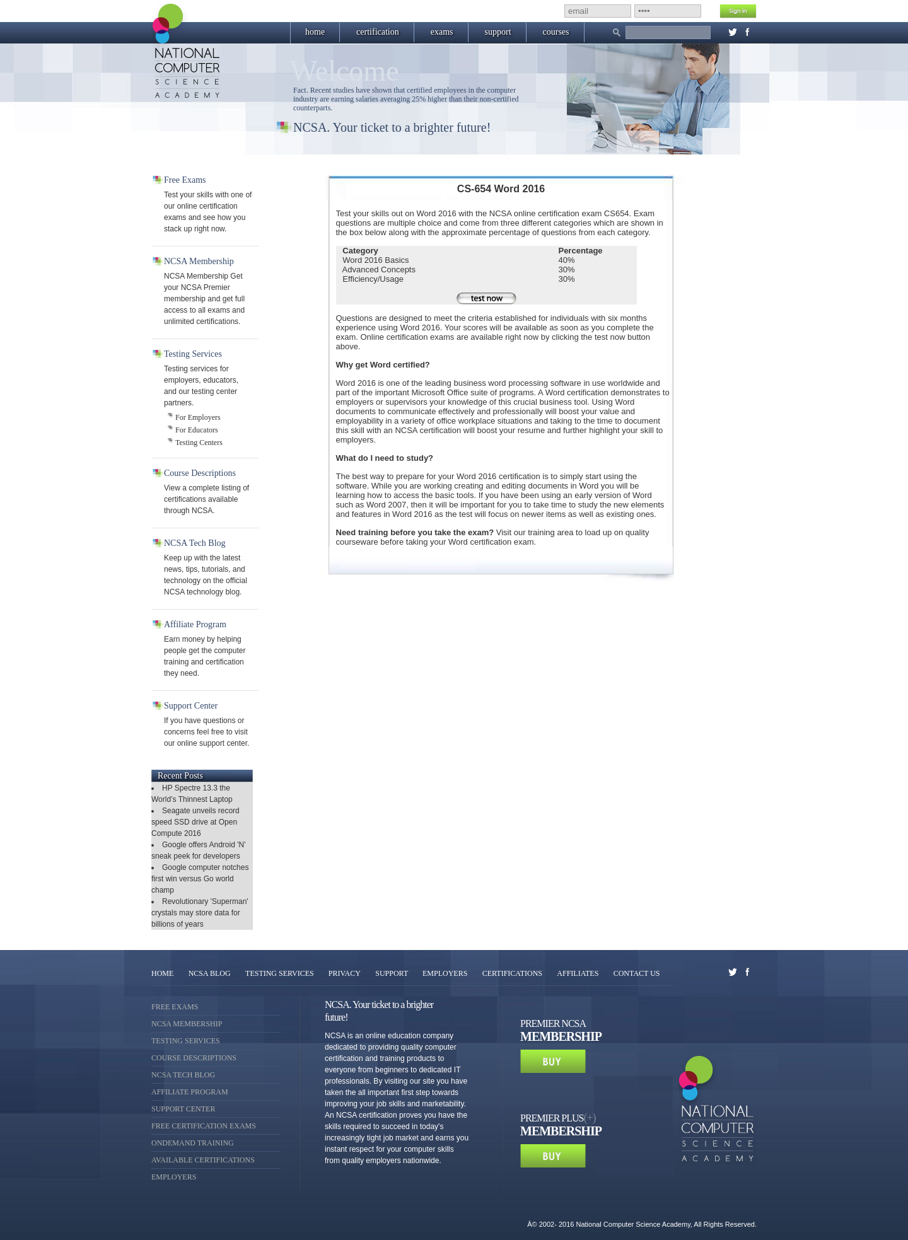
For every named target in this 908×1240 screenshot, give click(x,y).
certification (377, 32)
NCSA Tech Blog (183, 1074)
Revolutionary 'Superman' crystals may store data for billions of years (199, 913)
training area (550, 532)
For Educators (196, 430)
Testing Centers (199, 442)
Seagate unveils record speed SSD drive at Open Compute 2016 (195, 822)
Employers (173, 1177)
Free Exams (174, 1006)
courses (556, 32)
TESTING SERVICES (280, 973)
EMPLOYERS (444, 973)
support (498, 32)
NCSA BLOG (210, 973)
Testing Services (185, 1040)
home (315, 32)
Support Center (183, 1108)
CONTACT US (637, 973)
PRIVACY (345, 973)
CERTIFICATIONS (512, 973)
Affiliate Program (189, 1091)
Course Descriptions (193, 1057)
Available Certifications (203, 1160)
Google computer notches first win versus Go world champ (199, 879)
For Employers (198, 417)
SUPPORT (392, 973)
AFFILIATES (577, 973)
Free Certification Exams (203, 1125)
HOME (162, 973)
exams (442, 32)
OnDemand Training (192, 1143)
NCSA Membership (186, 1023)
